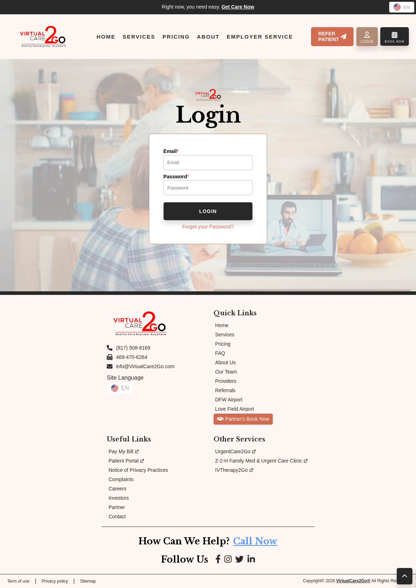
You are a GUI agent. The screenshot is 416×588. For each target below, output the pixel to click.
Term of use (18, 581)
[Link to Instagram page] (228, 559)
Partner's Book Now (243, 419)
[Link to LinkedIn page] (251, 559)
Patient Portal (126, 461)
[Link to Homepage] (43, 36)
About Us (225, 362)
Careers (117, 488)
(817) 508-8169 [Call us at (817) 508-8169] (133, 348)
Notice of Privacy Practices (138, 470)
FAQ (220, 353)
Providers (225, 381)
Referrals (225, 390)
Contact (117, 516)
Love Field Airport (234, 409)
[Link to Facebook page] (218, 559)
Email (171, 151)
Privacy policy (55, 581)
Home (222, 325)
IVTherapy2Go (234, 470)
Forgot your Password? (208, 226)
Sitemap (88, 581)
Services (225, 334)
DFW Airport (228, 399)
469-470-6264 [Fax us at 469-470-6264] (131, 357)
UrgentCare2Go (235, 451)
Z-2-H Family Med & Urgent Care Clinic (261, 461)
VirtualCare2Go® (353, 580)
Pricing (223, 344)
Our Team (226, 372)
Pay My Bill (124, 451)
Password (176, 176)
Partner (117, 507)
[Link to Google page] (239, 559)
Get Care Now (237, 7)
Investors (119, 498)
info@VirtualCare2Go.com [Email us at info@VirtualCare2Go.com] (145, 366)
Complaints (121, 479)
